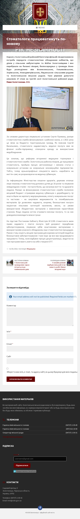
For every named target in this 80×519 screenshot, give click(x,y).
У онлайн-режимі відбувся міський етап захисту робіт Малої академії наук (56, 265)
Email (10, 344)
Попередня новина (58, 260)
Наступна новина (21, 260)
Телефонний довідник (13, 437)
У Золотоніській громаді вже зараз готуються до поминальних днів (21, 265)
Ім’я (9, 331)
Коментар (11, 305)
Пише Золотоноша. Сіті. (18, 82)
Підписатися (22, 465)
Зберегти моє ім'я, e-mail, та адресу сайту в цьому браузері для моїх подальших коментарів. (40, 372)
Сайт (9, 356)
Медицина (31, 249)
